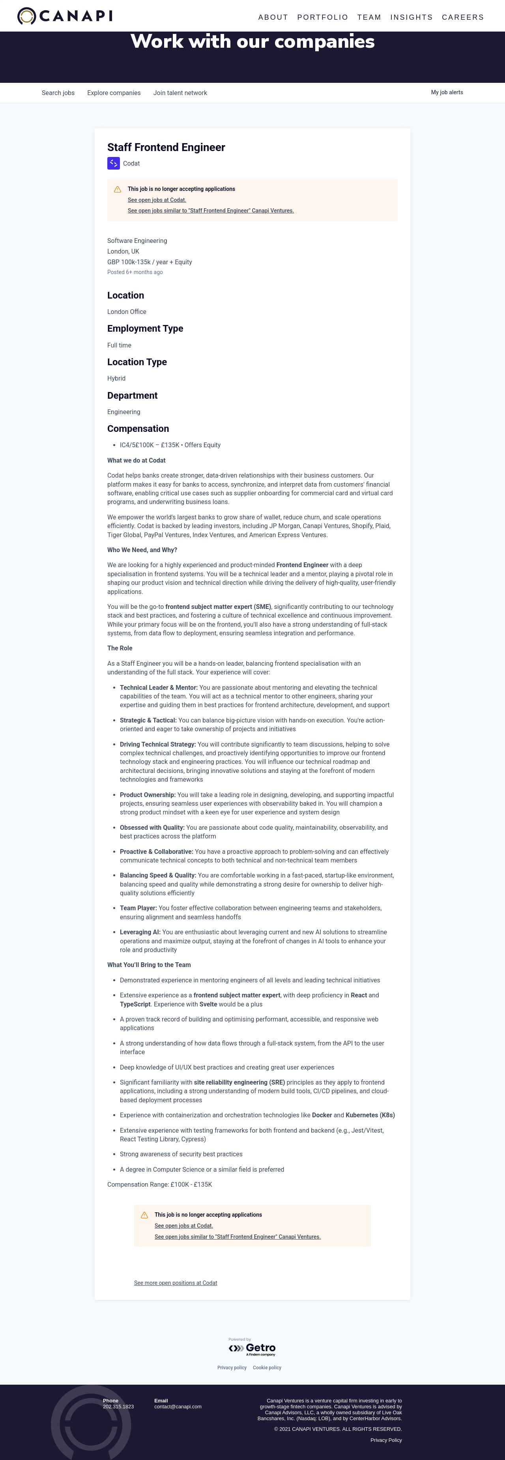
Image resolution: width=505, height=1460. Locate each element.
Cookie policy (267, 1367)
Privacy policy (232, 1367)
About (273, 17)
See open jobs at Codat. (157, 200)
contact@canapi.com (178, 1407)
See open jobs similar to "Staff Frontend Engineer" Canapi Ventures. (211, 210)
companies (113, 93)
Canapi (64, 16)
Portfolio (323, 17)
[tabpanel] (252, 822)
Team (369, 17)
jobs (58, 93)
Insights (412, 17)
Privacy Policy (386, 1440)
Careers (463, 17)
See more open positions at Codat (175, 1283)
